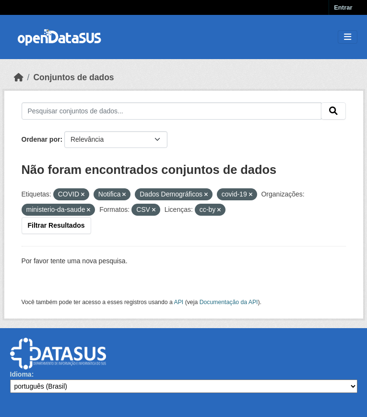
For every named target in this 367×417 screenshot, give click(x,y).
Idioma (21, 374)
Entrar (343, 7)
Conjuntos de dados (73, 77)
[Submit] (333, 111)
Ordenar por (41, 139)
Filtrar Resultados (56, 225)
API (179, 302)
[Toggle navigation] (347, 37)
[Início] (19, 77)
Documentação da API (229, 302)
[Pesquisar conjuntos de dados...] (171, 111)
